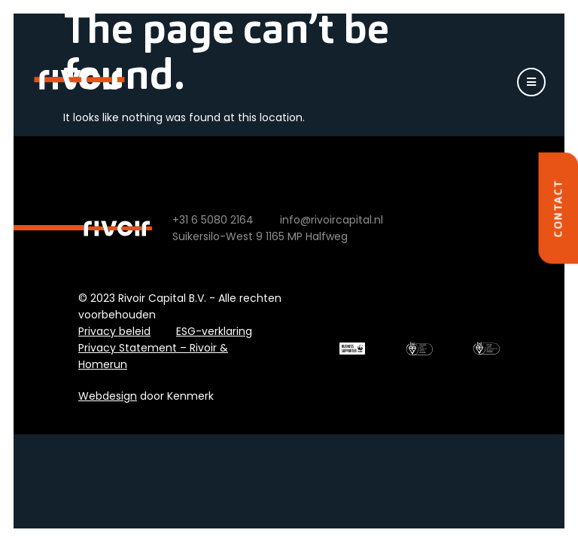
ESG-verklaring (214, 331)
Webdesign (107, 395)
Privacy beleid (114, 331)
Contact (557, 208)
